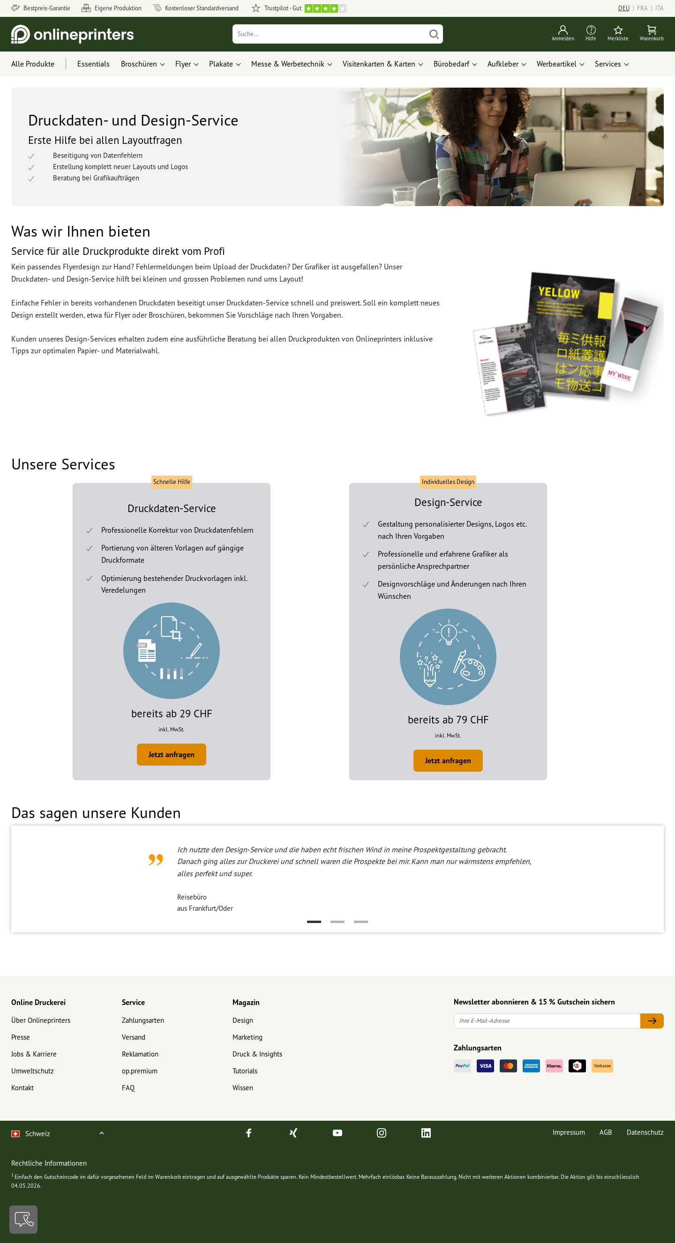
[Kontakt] (23, 1220)
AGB (606, 1132)
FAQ (128, 1087)
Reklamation (140, 1053)
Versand (133, 1037)
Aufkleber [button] (503, 63)
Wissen (242, 1087)
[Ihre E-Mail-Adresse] (547, 1021)
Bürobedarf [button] (451, 63)
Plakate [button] (221, 63)
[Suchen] (434, 34)
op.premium (140, 1070)
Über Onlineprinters (40, 1020)
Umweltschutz (32, 1070)
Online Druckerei (38, 1002)
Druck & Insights (257, 1053)
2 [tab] (337, 922)
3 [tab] (361, 922)
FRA (642, 8)
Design (242, 1020)
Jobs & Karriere (34, 1053)
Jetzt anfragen (172, 754)
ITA (659, 8)
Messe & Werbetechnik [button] (287, 63)
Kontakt (22, 1087)
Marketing (247, 1037)
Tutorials (244, 1070)
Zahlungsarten (143, 1020)
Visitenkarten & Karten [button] (379, 63)
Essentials (93, 63)
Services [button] (608, 63)
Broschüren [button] (139, 63)
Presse (20, 1037)
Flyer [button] (183, 63)
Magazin (246, 1002)
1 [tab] (314, 922)
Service (133, 1002)
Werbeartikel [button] (557, 63)
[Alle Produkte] (41, 64)
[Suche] (329, 34)
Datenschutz (645, 1132)
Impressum (569, 1132)
